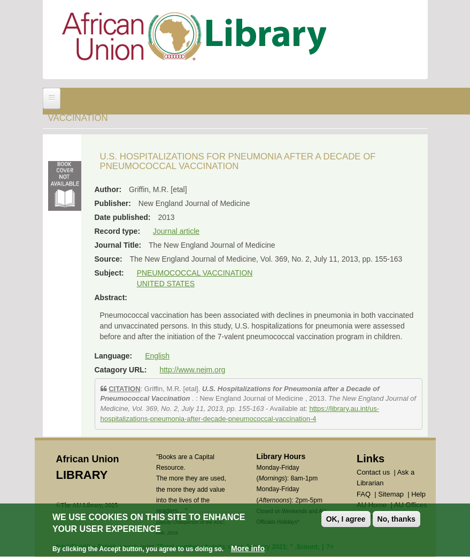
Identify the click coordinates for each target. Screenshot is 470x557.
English (157, 356)
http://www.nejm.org (192, 369)
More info (248, 550)
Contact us (373, 472)
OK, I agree (346, 520)
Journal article (176, 231)
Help (418, 494)
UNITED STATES (166, 283)
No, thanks (396, 520)
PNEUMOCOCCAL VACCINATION (195, 273)
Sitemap (391, 494)
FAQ (364, 494)
